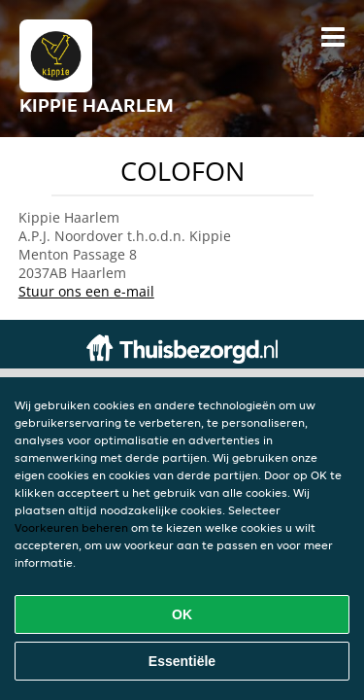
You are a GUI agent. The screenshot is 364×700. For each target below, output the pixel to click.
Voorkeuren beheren (71, 527)
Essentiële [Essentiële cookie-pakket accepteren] (182, 661)
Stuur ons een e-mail (86, 291)
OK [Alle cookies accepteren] (182, 614)
